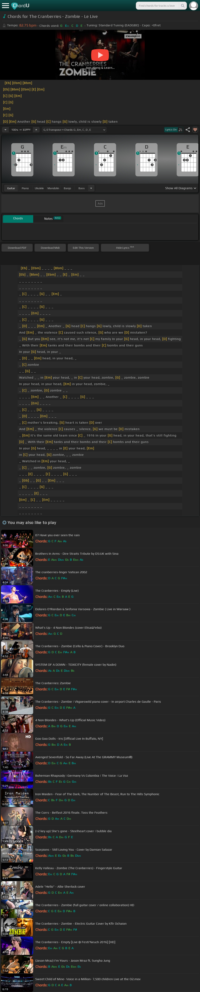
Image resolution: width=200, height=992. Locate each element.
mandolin (53, 188)
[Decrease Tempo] (5, 129)
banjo (67, 188)
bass (81, 188)
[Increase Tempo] (36, 129)
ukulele (39, 188)
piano (25, 188)
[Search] (182, 6)
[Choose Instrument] (91, 188)
